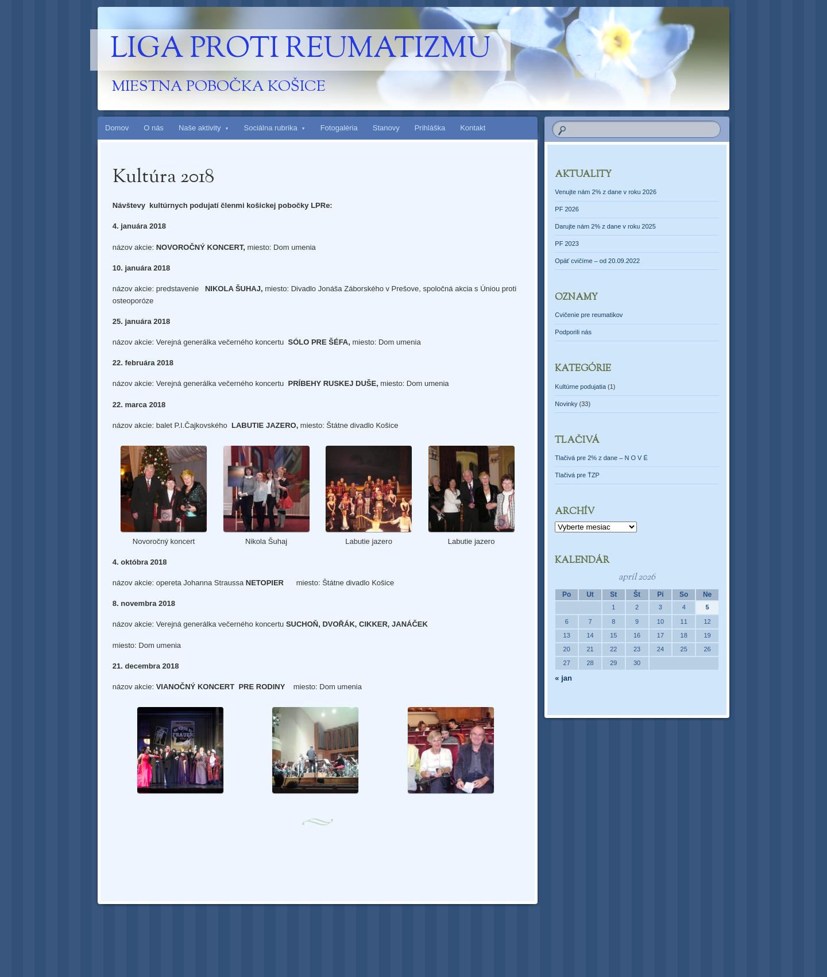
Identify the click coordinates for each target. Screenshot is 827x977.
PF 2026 (567, 209)
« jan (563, 678)
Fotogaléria (339, 127)
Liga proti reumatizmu (300, 50)
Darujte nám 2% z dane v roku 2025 (605, 226)
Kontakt (472, 127)
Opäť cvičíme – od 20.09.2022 (597, 260)
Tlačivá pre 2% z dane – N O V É (601, 457)
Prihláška (430, 127)
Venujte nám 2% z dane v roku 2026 (605, 191)
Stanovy (386, 127)
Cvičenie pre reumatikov (589, 314)
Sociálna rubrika (270, 127)
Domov (117, 127)
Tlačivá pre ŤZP (577, 475)
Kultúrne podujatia (580, 386)
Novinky (566, 403)
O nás (154, 127)
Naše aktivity (200, 127)
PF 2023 (567, 243)
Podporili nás (573, 332)
